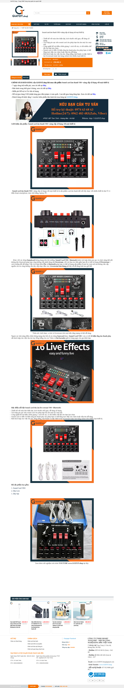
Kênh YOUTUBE (96, 24)
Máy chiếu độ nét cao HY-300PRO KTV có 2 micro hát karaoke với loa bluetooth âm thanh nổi (36, 625)
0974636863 (48, 686)
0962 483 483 (63, 686)
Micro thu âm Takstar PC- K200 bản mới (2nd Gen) (79, 623)
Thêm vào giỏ (62, 74)
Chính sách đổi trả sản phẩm (35, 644)
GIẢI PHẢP (68, 24)
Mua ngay (47, 74)
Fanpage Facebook (70, 638)
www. (101, 665)
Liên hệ (107, 24)
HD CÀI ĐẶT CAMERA (81, 24)
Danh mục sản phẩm (20, 24)
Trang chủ (15, 28)
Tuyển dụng (57, 24)
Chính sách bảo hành (33, 641)
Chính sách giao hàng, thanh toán (36, 649)
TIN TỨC (46, 24)
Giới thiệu (36, 24)
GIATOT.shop (72, 97)
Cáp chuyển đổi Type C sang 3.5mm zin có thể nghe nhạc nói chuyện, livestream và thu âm (15, 624)
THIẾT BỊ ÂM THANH (27, 28)
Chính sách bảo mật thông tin (35, 646)
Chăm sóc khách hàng (16, 641)
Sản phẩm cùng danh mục (20, 599)
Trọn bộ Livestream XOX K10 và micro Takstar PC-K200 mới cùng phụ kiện (58, 624)
